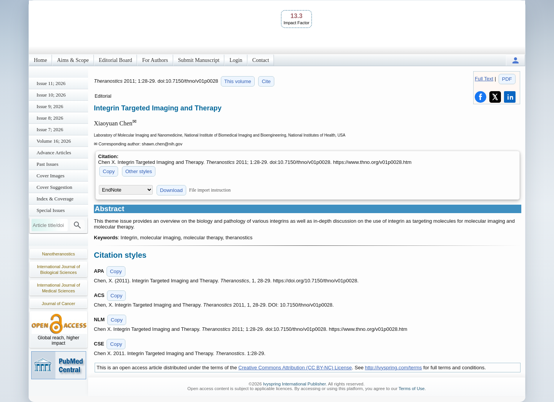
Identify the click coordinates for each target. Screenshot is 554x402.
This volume (237, 81)
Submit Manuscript (199, 60)
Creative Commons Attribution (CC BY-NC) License (295, 367)
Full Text (484, 79)
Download (171, 190)
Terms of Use (412, 388)
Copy (109, 171)
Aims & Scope (72, 60)
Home (40, 60)
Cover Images (51, 175)
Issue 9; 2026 (50, 106)
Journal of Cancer (58, 303)
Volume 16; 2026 (54, 141)
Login (235, 60)
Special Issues (51, 210)
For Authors (155, 60)
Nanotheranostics (58, 254)
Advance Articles (54, 152)
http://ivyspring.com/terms (393, 367)
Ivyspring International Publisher (294, 384)
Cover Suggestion (54, 187)
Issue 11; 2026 (51, 83)
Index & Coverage (55, 199)
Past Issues (47, 164)
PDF (507, 79)
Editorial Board (115, 60)
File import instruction (210, 190)
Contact (260, 60)
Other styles (138, 171)
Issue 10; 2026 (51, 95)
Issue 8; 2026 (50, 118)
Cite (266, 81)
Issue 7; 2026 (50, 129)
